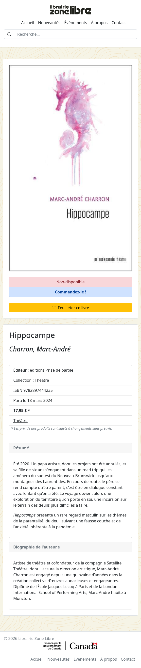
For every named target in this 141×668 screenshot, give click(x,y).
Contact (118, 22)
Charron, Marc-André (39, 349)
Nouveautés (49, 22)
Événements (75, 22)
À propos (99, 22)
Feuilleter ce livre (70, 307)
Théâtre (20, 420)
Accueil (27, 22)
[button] (70, 292)
